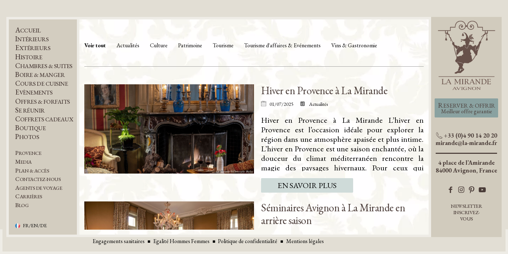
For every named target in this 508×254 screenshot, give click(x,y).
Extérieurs (32, 47)
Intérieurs (31, 39)
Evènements (33, 92)
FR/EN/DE (35, 225)
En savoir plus (307, 185)
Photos (27, 136)
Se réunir (30, 110)
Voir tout (95, 45)
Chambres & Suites (43, 65)
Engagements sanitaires (118, 241)
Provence (28, 153)
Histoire (28, 57)
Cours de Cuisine (41, 83)
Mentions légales (305, 241)
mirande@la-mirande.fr (466, 143)
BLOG (22, 205)
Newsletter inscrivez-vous (466, 212)
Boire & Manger (40, 74)
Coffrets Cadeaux (44, 119)
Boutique (30, 127)
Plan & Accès (32, 170)
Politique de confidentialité (247, 241)
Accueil (28, 30)
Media (23, 161)
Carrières (28, 196)
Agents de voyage (38, 188)
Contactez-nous (38, 179)
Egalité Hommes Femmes (181, 241)
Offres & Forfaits (42, 101)
